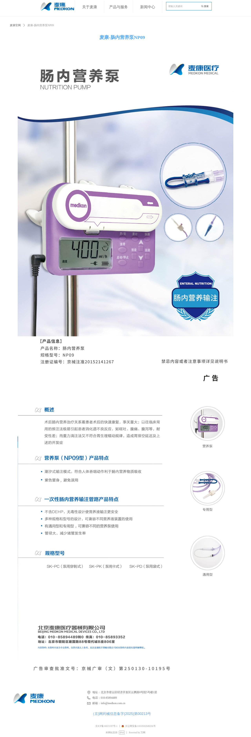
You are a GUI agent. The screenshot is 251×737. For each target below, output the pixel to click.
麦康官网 (15, 25)
